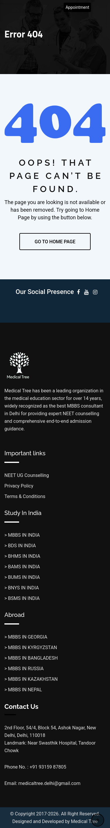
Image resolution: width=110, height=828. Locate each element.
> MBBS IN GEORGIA (25, 637)
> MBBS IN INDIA (22, 535)
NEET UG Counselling (26, 475)
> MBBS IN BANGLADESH (31, 658)
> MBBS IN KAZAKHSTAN (31, 679)
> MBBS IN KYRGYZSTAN (30, 647)
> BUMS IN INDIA (22, 577)
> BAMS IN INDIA (22, 566)
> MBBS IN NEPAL (23, 689)
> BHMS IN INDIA (22, 556)
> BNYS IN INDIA (21, 588)
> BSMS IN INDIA (22, 598)
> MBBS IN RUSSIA (24, 668)
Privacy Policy (18, 486)
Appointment (77, 7)
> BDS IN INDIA (20, 545)
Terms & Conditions (24, 496)
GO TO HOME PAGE (55, 241)
